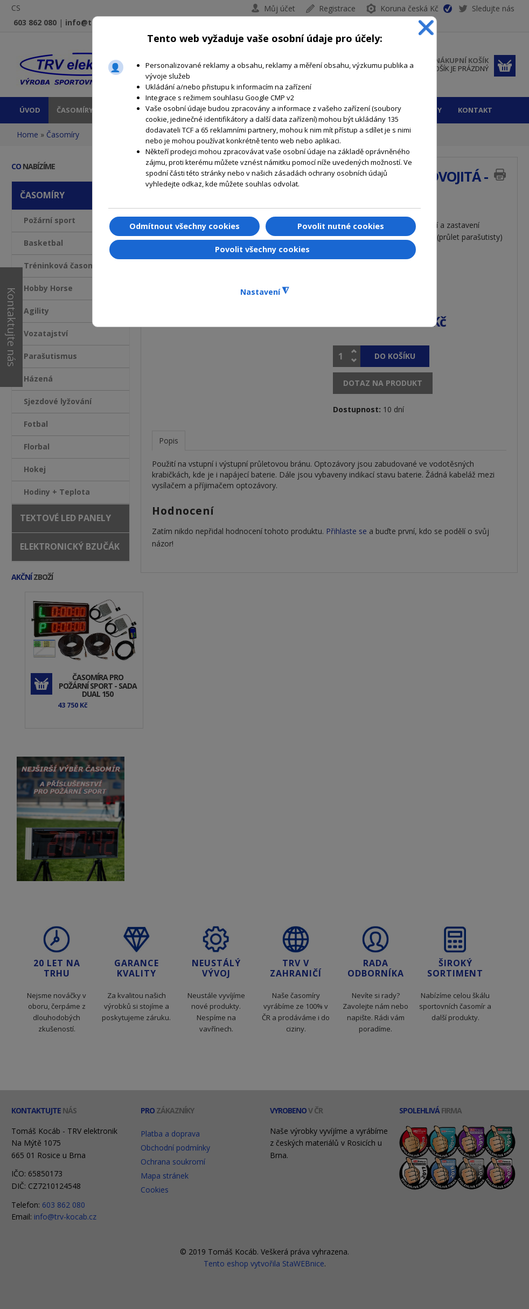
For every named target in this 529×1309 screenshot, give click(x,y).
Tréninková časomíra (65, 265)
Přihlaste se (346, 531)
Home (27, 134)
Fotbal (36, 424)
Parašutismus (50, 356)
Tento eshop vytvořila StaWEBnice (264, 1263)
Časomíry (62, 134)
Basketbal (43, 243)
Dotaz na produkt (382, 383)
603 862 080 (35, 22)
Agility (36, 311)
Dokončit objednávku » (505, 66)
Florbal (37, 446)
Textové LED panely (65, 518)
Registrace (337, 8)
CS (15, 8)
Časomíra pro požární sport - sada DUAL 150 (98, 685)
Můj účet (279, 8)
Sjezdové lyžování (58, 401)
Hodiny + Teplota (57, 492)
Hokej (35, 469)
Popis (168, 440)
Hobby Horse (48, 288)
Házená (38, 378)
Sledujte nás (486, 10)
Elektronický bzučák (70, 546)
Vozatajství (46, 333)
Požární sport (49, 220)
